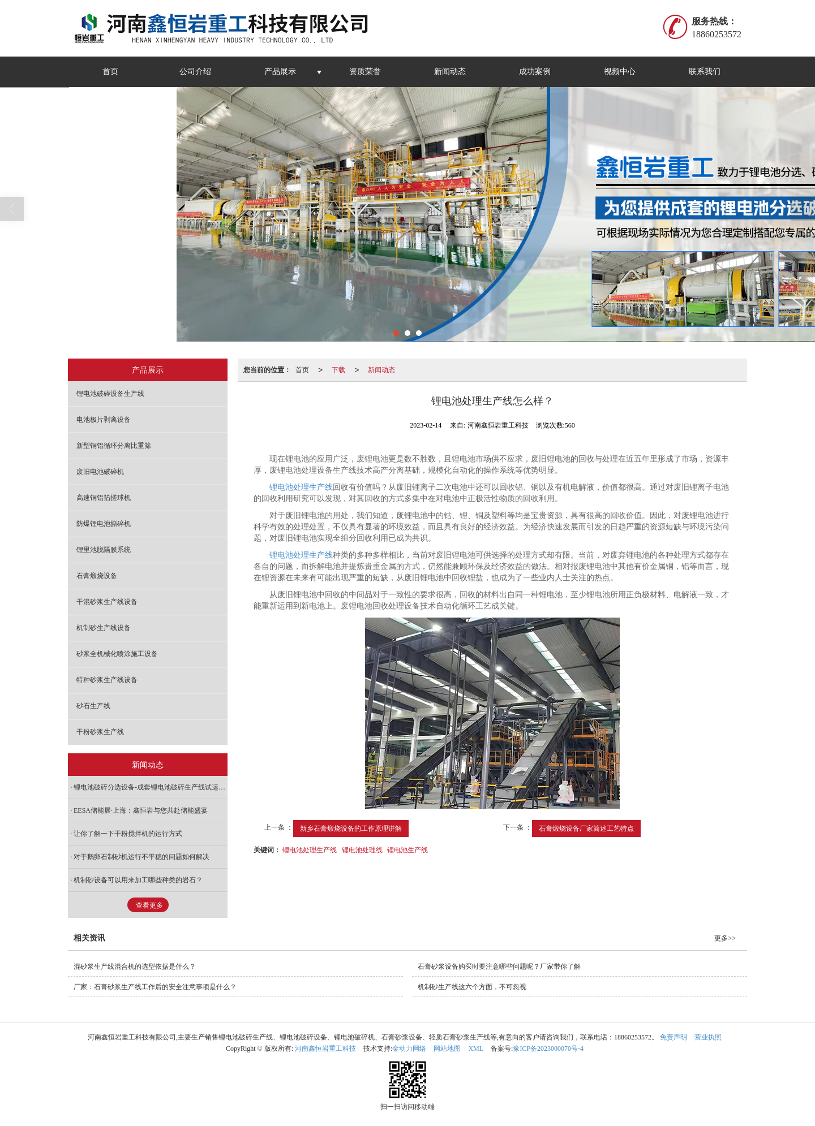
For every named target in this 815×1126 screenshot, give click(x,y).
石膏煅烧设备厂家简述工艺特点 (586, 828)
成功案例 (535, 71)
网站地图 (447, 1048)
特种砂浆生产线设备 (107, 680)
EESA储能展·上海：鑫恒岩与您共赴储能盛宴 (141, 810)
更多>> (725, 938)
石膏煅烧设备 (96, 576)
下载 (338, 370)
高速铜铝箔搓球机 (103, 498)
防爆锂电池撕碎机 (103, 524)
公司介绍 (195, 71)
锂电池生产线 (407, 850)
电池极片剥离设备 (103, 420)
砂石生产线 (93, 706)
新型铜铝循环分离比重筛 (113, 446)
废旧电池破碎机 (100, 472)
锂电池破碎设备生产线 (110, 394)
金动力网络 (409, 1048)
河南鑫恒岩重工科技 (325, 1048)
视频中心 (620, 71)
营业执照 (708, 1037)
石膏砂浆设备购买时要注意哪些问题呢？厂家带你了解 (499, 966)
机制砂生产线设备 (103, 628)
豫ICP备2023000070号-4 (548, 1048)
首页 (110, 71)
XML (475, 1048)
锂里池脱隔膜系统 (103, 550)
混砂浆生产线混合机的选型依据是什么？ (135, 966)
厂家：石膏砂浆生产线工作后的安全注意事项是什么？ (155, 987)
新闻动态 (450, 71)
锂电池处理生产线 (301, 487)
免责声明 (673, 1037)
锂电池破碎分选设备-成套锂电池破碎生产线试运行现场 (151, 787)
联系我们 (704, 71)
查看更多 (149, 905)
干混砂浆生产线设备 (107, 602)
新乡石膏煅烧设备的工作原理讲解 (351, 828)
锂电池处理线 (362, 850)
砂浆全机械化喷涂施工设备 (117, 654)
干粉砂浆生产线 (100, 732)
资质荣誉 (365, 71)
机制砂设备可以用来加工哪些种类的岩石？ (138, 880)
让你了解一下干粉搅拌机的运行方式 (128, 834)
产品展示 (280, 71)
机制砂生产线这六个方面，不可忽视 (472, 987)
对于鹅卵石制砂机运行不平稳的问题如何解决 (141, 857)
